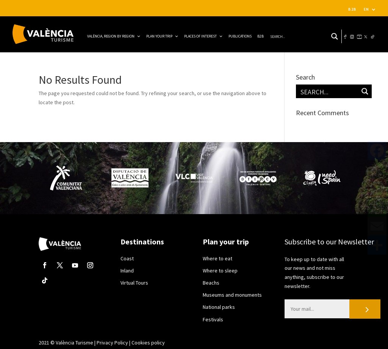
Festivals (213, 319)
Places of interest (203, 36)
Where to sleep (220, 270)
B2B (352, 9)
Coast (127, 258)
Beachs (211, 282)
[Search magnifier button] (334, 36)
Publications (240, 36)
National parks (219, 307)
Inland (127, 270)
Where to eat (217, 258)
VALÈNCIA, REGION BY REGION (114, 36)
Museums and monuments (232, 294)
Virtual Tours (134, 282)
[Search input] (293, 36)
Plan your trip (162, 36)
